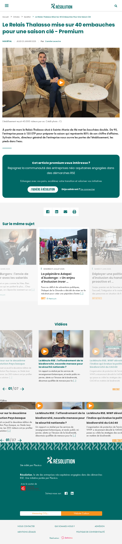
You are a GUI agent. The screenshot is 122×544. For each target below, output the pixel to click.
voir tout (116, 389)
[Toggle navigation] (7, 6)
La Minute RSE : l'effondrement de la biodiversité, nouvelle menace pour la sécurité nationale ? (55, 364)
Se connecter (87, 189)
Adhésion (100, 526)
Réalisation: (61, 538)
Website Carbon (81, 513)
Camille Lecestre (51, 41)
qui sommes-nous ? (65, 526)
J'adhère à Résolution (43, 189)
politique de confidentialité (90, 532)
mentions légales (27, 532)
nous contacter (26, 526)
